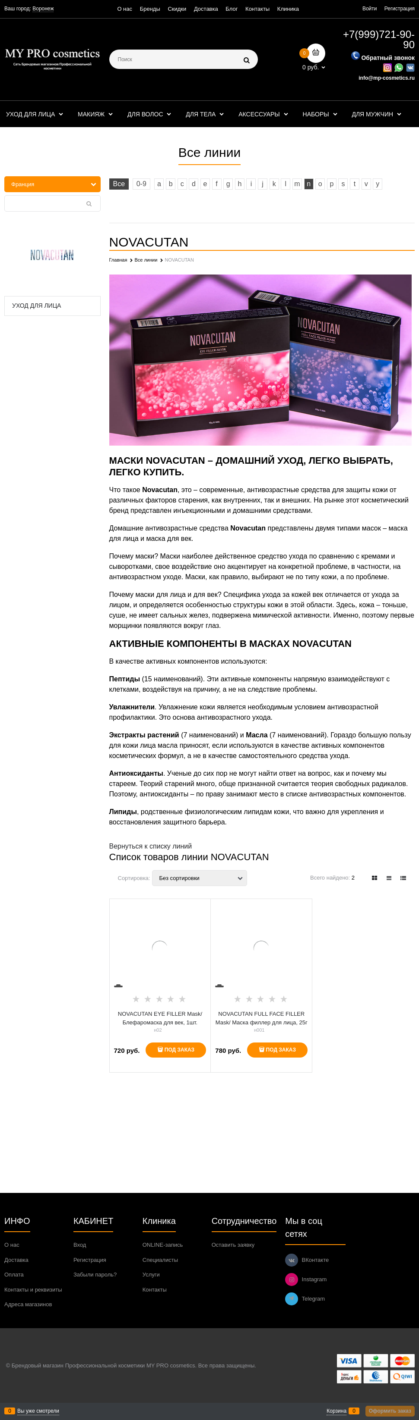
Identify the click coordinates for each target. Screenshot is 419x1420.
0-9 (141, 183)
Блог (231, 9)
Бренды (150, 9)
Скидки (177, 9)
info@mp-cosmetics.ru (387, 78)
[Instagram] (291, 1279)
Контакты (257, 9)
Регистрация (399, 9)
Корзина (336, 1411)
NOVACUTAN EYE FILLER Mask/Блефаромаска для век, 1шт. (160, 1018)
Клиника (288, 9)
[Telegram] (291, 1298)
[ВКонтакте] (291, 1260)
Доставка (206, 9)
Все (119, 183)
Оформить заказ (390, 1411)
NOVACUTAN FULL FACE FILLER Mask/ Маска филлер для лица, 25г (262, 1018)
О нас (124, 9)
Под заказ (179, 1050)
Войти (369, 9)
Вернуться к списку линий (150, 846)
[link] (374, 878)
